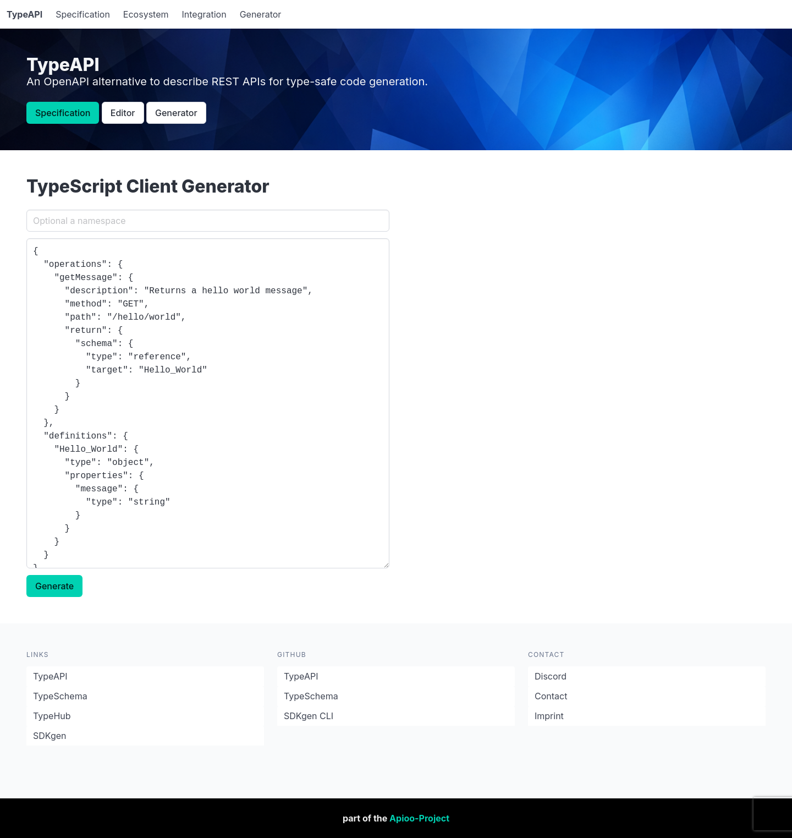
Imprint (549, 715)
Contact (551, 696)
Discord (550, 676)
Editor (123, 112)
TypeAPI (50, 676)
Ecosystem (146, 14)
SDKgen (50, 735)
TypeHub (52, 715)
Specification (83, 14)
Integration (204, 14)
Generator (261, 14)
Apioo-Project (419, 818)
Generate (54, 585)
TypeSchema (60, 696)
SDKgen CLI (308, 715)
